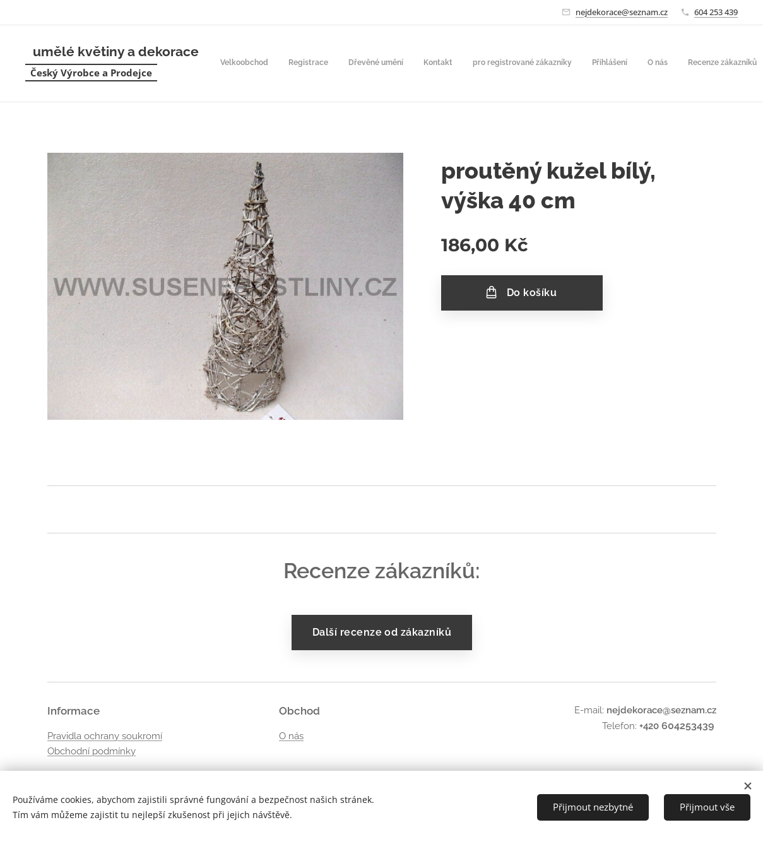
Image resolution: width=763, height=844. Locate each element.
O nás (290, 736)
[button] (631, 64)
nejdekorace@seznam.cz (622, 12)
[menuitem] (432, 64)
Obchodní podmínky (91, 751)
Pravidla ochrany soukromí (104, 736)
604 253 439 (716, 12)
